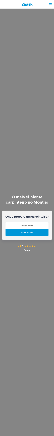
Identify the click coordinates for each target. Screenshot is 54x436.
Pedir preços (27, 232)
